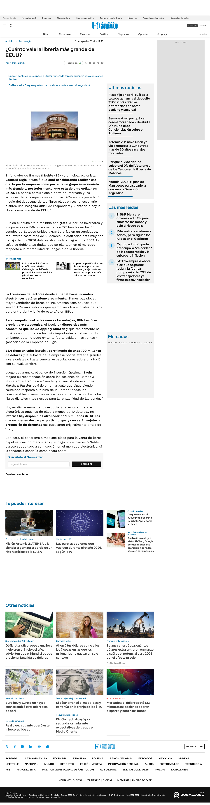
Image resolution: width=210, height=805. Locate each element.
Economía (65, 34)
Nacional (31, 764)
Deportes (67, 764)
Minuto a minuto (117, 698)
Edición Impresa (91, 764)
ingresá (202, 26)
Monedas (113, 343)
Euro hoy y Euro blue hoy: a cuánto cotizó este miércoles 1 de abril (27, 707)
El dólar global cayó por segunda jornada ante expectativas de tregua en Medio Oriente (75, 725)
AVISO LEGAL (108, 769)
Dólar (46, 34)
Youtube (39, 746)
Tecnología (25, 41)
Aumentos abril (29, 18)
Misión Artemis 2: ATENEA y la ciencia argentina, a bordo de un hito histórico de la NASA (28, 548)
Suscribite (86, 464)
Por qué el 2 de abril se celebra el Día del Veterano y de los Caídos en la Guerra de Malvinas (129, 167)
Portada (11, 758)
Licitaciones (179, 769)
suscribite (192, 26)
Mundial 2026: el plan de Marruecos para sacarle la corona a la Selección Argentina (127, 187)
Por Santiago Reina (116, 663)
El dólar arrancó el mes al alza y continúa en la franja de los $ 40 (79, 705)
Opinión (142, 34)
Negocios (123, 34)
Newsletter (203, 34)
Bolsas (123, 343)
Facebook (15, 746)
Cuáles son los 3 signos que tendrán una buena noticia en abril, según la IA (49, 85)
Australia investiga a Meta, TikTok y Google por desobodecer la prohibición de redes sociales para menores (141, 544)
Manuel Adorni (63, 18)
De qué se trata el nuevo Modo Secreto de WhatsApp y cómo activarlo (140, 519)
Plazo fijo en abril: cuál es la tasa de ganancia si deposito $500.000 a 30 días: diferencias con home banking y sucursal (129, 102)
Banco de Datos (121, 758)
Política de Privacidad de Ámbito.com (68, 769)
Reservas (132, 18)
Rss (7, 769)
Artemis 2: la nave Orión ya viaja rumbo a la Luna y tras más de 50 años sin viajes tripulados (128, 147)
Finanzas (85, 34)
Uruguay (162, 34)
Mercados (145, 758)
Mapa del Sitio (26, 769)
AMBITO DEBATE (134, 780)
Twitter (7, 746)
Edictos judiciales (136, 769)
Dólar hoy (46, 18)
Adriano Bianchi (17, 62)
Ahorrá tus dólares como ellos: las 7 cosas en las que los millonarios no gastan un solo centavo (78, 651)
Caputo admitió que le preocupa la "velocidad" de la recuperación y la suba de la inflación (134, 250)
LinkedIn (30, 746)
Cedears (148, 343)
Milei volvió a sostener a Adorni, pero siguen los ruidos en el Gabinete (134, 235)
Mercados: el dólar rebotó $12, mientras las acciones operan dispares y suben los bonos (128, 707)
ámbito (9, 41)
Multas (160, 769)
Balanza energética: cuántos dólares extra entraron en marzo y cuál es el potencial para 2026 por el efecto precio (130, 651)
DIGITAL (70, 780)
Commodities (135, 343)
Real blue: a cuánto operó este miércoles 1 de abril (27, 727)
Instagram (22, 746)
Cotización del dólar (179, 18)
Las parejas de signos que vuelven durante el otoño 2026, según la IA (79, 548)
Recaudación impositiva (153, 18)
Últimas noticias (35, 758)
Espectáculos (169, 764)
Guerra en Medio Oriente (111, 18)
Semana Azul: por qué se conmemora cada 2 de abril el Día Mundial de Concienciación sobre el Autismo (129, 125)
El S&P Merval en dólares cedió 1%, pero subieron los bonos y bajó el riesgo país (133, 220)
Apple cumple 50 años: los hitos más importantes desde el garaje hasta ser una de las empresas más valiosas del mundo (88, 269)
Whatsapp (47, 746)
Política (104, 34)
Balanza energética (85, 18)
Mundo (49, 764)
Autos (149, 764)
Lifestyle (12, 764)
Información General (123, 764)
